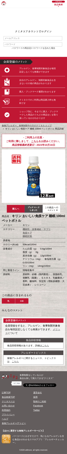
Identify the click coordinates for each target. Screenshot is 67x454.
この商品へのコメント (51, 209)
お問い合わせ (8, 406)
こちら (35, 141)
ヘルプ (5, 419)
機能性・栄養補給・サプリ (37, 229)
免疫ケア (27, 232)
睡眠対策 (27, 236)
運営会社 (37, 392)
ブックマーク (34, 209)
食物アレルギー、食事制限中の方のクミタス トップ (27, 125)
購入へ (16, 209)
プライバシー (8, 414)
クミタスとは (8, 401)
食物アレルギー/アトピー (14, 423)
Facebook (38, 406)
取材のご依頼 (39, 401)
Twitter (36, 410)
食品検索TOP (8, 397)
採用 (35, 397)
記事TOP (6, 392)
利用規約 (6, 410)
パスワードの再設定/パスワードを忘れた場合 (33, 48)
